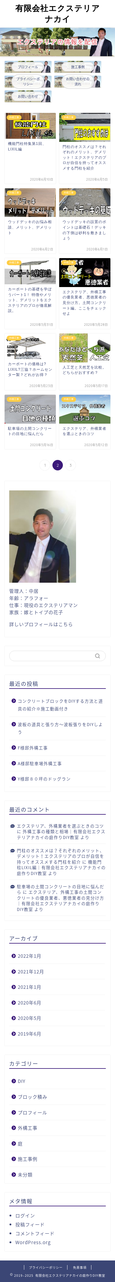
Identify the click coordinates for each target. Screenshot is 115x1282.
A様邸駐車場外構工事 (40, 763)
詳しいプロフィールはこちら (41, 624)
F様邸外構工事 (33, 748)
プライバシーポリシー (46, 1267)
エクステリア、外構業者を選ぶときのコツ (60, 826)
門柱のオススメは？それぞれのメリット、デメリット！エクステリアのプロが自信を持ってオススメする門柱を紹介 (60, 856)
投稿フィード (30, 1224)
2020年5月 (29, 1017)
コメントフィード (35, 1233)
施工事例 (27, 1158)
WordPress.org (33, 1242)
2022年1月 (29, 955)
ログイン (25, 1215)
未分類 (25, 1174)
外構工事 (27, 1127)
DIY (21, 1080)
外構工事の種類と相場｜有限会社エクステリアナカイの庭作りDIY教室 (61, 834)
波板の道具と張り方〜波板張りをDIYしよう (60, 728)
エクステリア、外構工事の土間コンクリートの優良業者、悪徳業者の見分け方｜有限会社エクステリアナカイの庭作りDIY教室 (60, 900)
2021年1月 (29, 986)
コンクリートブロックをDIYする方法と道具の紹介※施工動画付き (60, 705)
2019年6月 (29, 1033)
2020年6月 (29, 1002)
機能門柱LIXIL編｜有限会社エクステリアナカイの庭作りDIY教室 (61, 867)
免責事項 (79, 1267)
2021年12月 (31, 971)
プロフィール (32, 1112)
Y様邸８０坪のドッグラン (44, 779)
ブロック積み (32, 1096)
